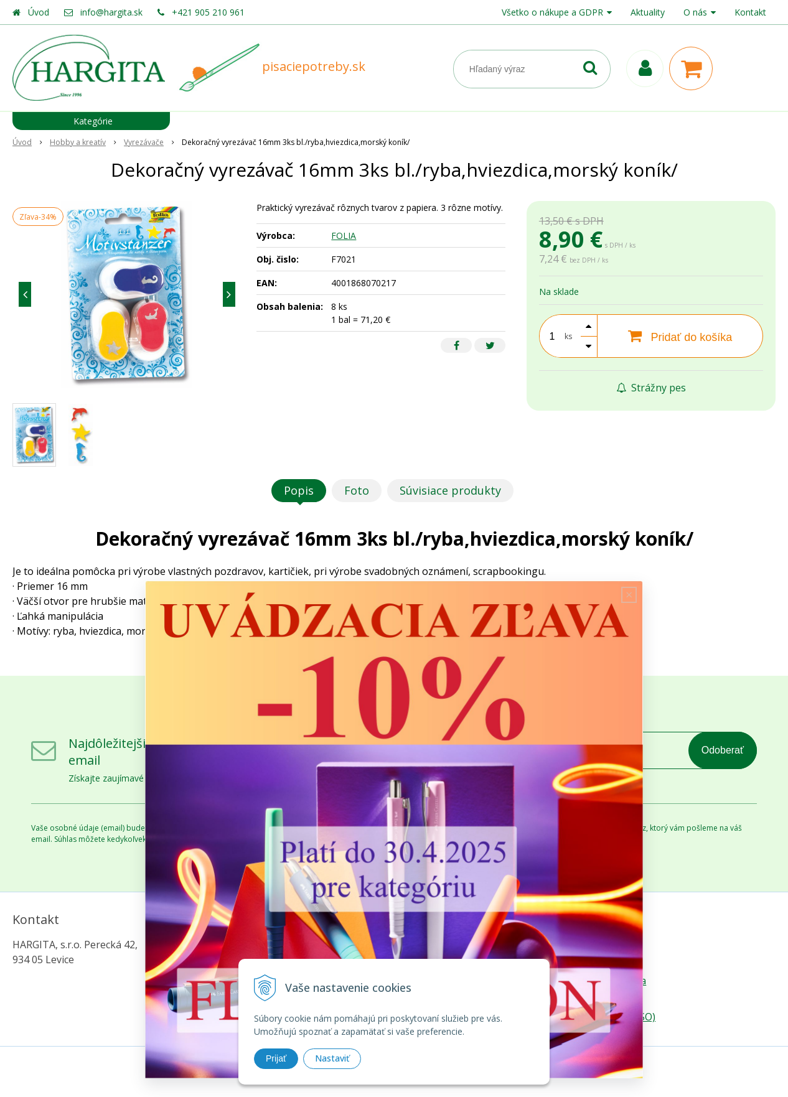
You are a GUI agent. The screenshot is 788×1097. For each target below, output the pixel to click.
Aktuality (648, 12)
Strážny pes (651, 387)
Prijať (276, 1058)
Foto (356, 490)
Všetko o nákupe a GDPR (552, 12)
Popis (299, 490)
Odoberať (722, 750)
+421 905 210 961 (208, 12)
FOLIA (343, 235)
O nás (695, 12)
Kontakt (750, 12)
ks (568, 336)
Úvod (38, 12)
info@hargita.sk (111, 12)
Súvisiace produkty (450, 490)
